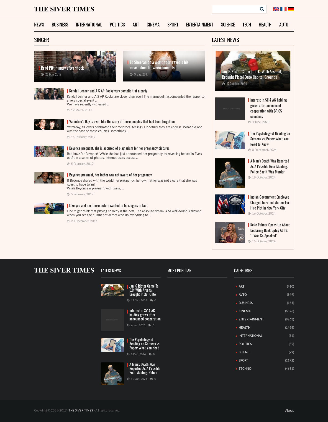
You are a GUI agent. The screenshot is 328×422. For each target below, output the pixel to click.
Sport (172, 24)
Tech (247, 24)
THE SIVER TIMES (81, 410)
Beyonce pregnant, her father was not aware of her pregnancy (110, 175)
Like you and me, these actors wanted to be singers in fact (108, 205)
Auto (283, 24)
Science (228, 24)
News (39, 24)
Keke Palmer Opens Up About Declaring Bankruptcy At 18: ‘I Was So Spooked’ (270, 230)
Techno (245, 368)
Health (265, 24)
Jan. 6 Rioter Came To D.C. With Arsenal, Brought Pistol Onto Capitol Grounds (144, 290)
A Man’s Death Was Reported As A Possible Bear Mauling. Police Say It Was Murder (269, 166)
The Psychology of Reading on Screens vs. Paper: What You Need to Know (270, 139)
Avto (243, 295)
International (89, 24)
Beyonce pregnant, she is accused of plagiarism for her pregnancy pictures (119, 148)
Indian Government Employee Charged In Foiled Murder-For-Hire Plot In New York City (270, 202)
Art (136, 24)
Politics (117, 24)
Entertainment (199, 24)
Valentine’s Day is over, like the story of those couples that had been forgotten (122, 121)
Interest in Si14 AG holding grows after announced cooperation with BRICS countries (268, 108)
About (289, 410)
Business (60, 24)
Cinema (153, 24)
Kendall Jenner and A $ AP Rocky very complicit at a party (108, 91)
